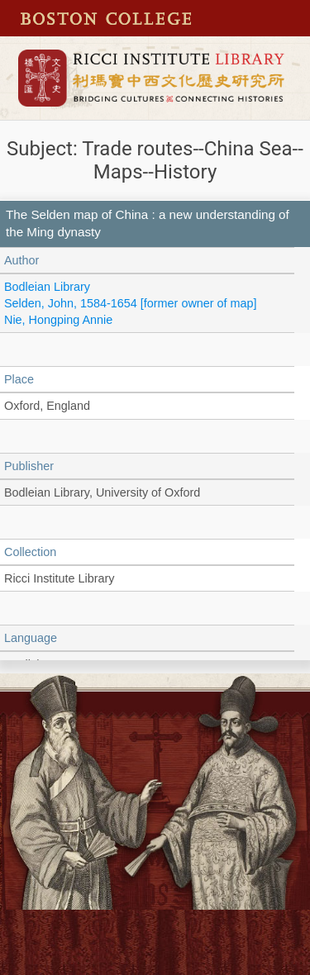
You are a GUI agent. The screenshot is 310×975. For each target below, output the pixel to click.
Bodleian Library (47, 286)
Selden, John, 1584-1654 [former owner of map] (130, 303)
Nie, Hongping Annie (58, 319)
